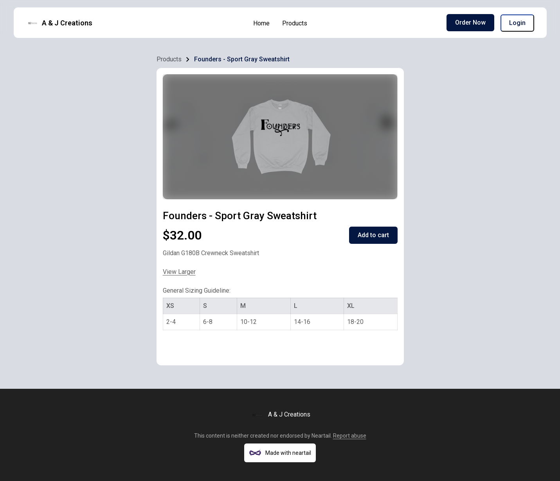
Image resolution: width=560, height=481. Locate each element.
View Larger (179, 271)
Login (517, 23)
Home (261, 23)
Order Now (470, 22)
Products (294, 23)
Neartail (321, 436)
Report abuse (349, 436)
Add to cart (373, 235)
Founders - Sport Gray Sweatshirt (242, 59)
